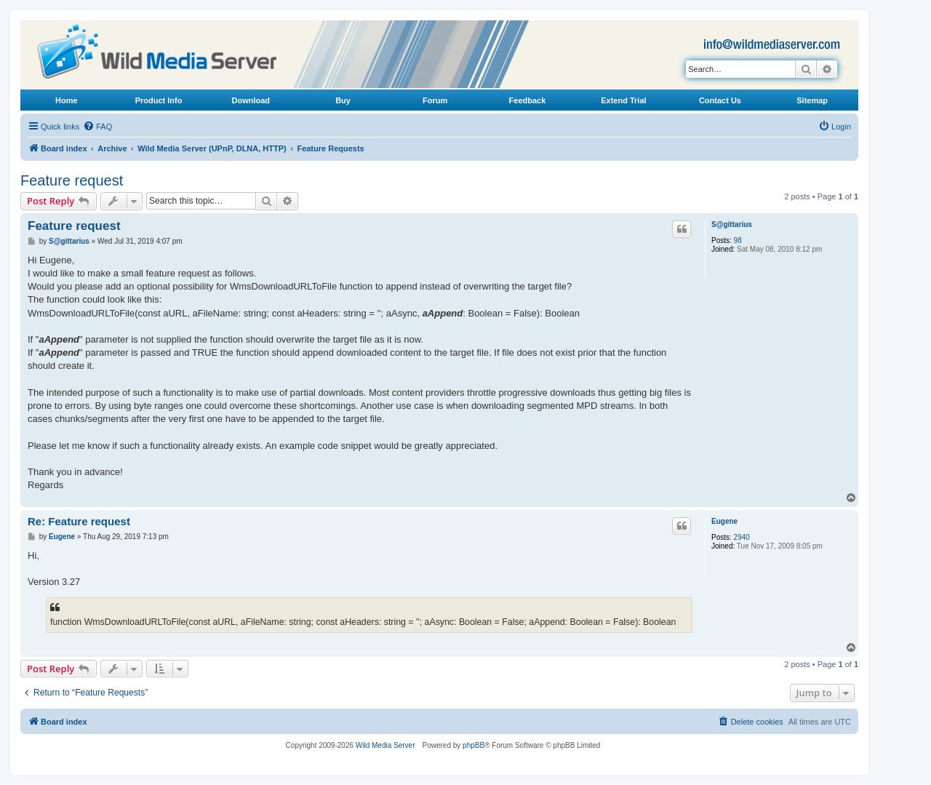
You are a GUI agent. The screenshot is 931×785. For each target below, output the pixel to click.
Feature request (71, 180)
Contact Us (720, 100)
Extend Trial (623, 100)
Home (66, 100)
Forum (435, 100)
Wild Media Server (385, 745)
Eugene (724, 521)
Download (251, 100)
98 (738, 240)
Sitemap (812, 100)
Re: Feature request (79, 521)
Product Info (159, 100)
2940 (742, 537)
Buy (343, 100)
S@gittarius (731, 224)
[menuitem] (97, 126)
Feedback (527, 100)
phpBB (473, 745)
